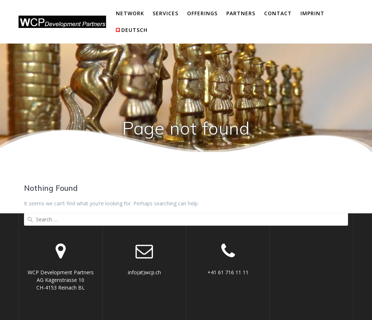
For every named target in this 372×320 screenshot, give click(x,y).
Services (165, 13)
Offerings (202, 13)
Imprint (312, 13)
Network (130, 13)
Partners (240, 13)
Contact (278, 13)
